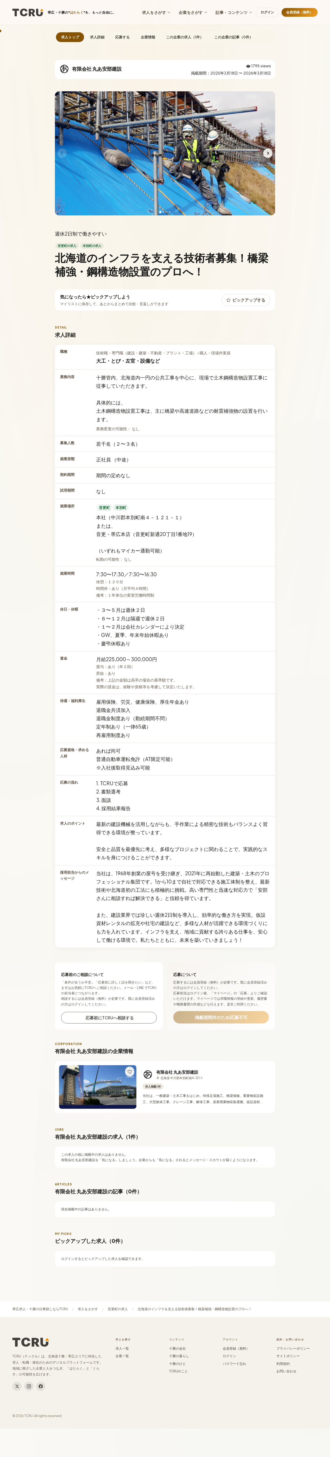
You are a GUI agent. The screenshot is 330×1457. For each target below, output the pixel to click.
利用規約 (283, 1364)
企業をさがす (193, 12)
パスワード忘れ (234, 1364)
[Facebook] (40, 1386)
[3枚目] (166, 212)
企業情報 (148, 37)
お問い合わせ (286, 1371)
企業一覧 (122, 1356)
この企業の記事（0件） (233, 37)
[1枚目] (160, 212)
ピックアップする (245, 304)
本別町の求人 (92, 250)
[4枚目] (169, 212)
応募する (122, 37)
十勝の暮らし (179, 1356)
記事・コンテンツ (234, 12)
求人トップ (70, 37)
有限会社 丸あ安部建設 (177, 1077)
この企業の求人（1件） (184, 37)
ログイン (267, 12)
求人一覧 (122, 1348)
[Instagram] (29, 1386)
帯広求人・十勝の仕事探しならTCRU (40, 1309)
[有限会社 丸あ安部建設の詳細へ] (97, 1092)
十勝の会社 (177, 1348)
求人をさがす (156, 12)
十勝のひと (177, 1364)
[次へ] (268, 153)
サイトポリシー (288, 1356)
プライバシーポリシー (293, 1348)
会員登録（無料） (299, 12)
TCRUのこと (178, 1371)
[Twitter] (17, 1386)
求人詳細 (97, 37)
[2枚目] (163, 212)
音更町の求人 (67, 250)
